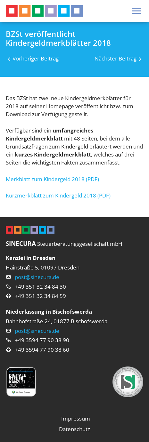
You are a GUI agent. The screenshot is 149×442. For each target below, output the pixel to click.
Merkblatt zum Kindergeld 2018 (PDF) (52, 179)
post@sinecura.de (37, 277)
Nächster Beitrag (116, 58)
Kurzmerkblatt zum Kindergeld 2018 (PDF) (58, 195)
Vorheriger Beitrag (35, 58)
